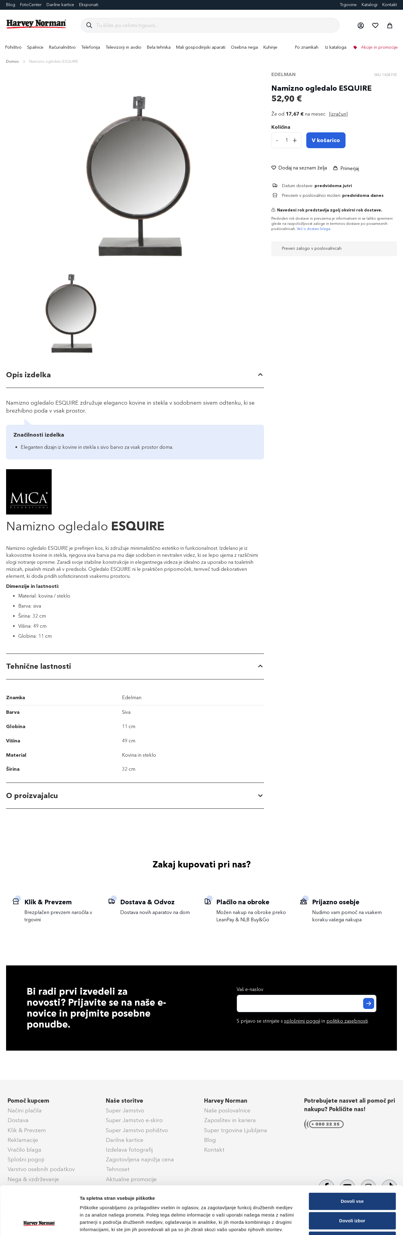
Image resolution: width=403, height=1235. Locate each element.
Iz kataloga (335, 47)
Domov (12, 61)
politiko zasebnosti (347, 1021)
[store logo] (36, 24)
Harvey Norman (225, 1100)
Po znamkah (306, 47)
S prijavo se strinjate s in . (303, 1021)
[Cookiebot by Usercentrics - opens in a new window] (39, 1223)
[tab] (135, 375)
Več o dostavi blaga (313, 229)
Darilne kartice (60, 4)
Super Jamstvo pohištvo (137, 1130)
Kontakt (389, 4)
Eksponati (88, 4)
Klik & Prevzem (27, 1130)
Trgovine (348, 4)
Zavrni (352, 1195)
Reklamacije (23, 1140)
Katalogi (369, 4)
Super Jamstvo (125, 1110)
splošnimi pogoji (302, 1021)
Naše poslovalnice (227, 1110)
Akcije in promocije (379, 47)
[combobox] (215, 25)
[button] (360, 25)
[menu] (201, 47)
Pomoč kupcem (28, 1100)
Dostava (18, 1120)
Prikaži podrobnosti (317, 1223)
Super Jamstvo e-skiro (134, 1120)
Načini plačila (25, 1110)
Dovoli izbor (352, 1175)
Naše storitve (124, 1100)
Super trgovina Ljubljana (235, 1130)
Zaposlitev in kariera (230, 1120)
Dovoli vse (352, 1156)
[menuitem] (13, 47)
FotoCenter (31, 4)
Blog (210, 1140)
